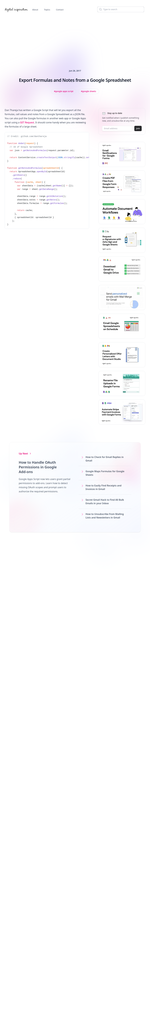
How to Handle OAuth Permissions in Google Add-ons (38, 467)
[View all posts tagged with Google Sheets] (88, 91)
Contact (60, 9)
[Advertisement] (75, 37)
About (35, 9)
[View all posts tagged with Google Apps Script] (63, 91)
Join (138, 128)
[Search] (120, 9)
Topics (47, 9)
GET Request (27, 122)
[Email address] (117, 128)
